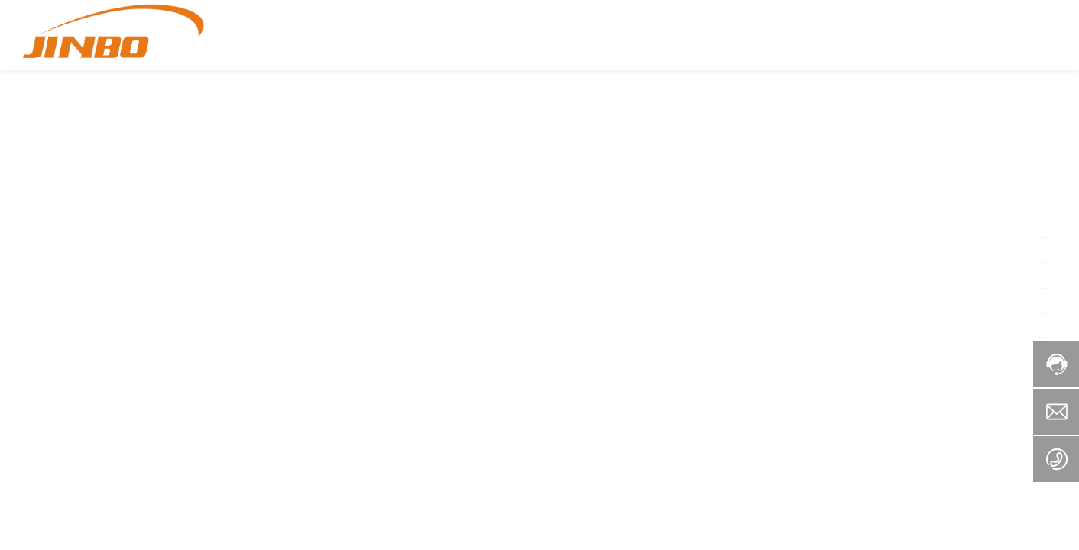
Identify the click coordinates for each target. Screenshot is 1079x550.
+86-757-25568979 (995, 35)
